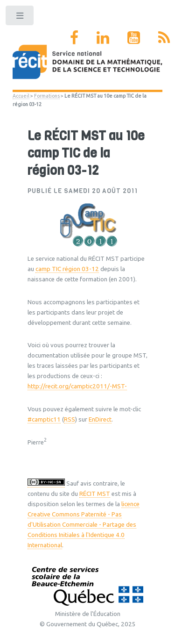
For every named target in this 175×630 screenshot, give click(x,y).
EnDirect (100, 419)
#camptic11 (44, 419)
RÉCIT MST (94, 493)
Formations (47, 96)
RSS (69, 419)
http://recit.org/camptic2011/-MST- (77, 386)
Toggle (20, 17)
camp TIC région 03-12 (67, 268)
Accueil (21, 96)
